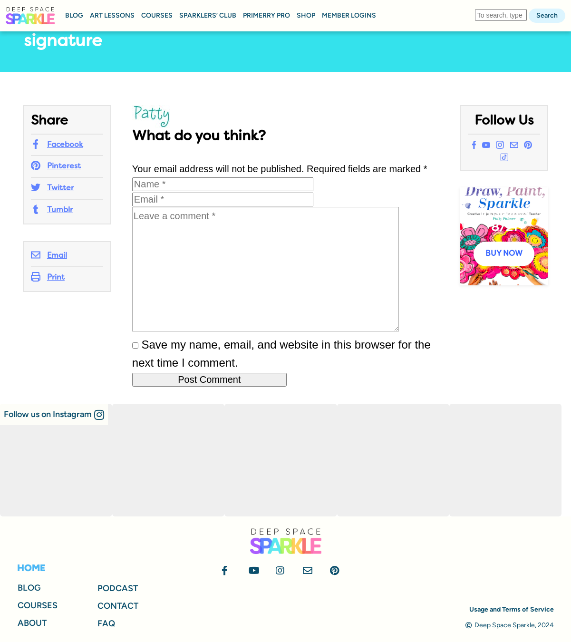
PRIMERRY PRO (266, 15)
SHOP (306, 15)
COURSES (157, 15)
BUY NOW (504, 254)
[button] (54, 414)
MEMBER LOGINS (349, 15)
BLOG (74, 15)
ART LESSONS (112, 15)
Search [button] (547, 15)
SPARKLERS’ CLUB (207, 15)
